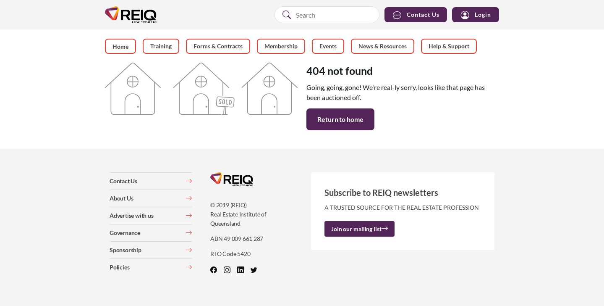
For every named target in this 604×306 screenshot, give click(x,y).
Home (120, 46)
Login (475, 15)
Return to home (340, 119)
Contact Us (415, 15)
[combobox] (327, 14)
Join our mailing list (359, 228)
